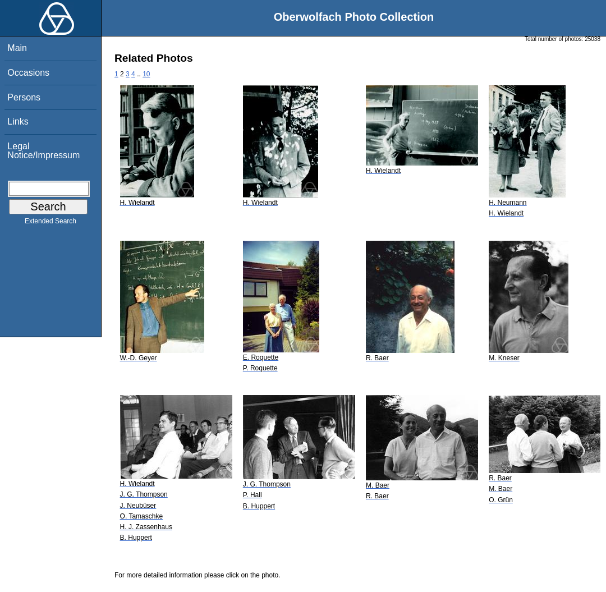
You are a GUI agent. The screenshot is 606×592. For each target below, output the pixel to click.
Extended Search (50, 223)
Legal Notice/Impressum (43, 150)
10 (146, 74)
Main (17, 48)
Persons (23, 97)
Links (17, 121)
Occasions (28, 72)
